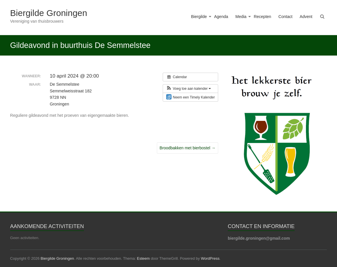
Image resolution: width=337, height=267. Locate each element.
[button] (188, 89)
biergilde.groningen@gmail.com (259, 238)
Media (240, 16)
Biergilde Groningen (48, 13)
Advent (306, 16)
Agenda (221, 16)
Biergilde (199, 16)
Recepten (262, 16)
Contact (285, 16)
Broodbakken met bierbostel (187, 148)
